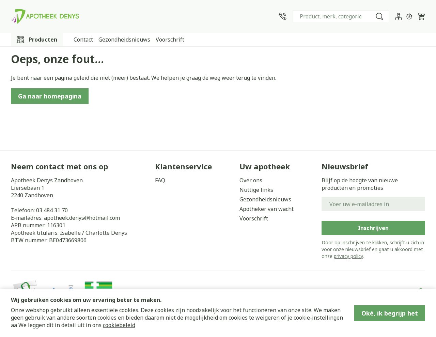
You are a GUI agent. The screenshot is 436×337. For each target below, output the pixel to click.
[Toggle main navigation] (37, 39)
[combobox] (341, 16)
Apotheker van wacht (266, 209)
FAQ (160, 180)
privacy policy (348, 256)
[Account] (398, 16)
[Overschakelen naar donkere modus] (409, 16)
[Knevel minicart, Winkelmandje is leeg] (421, 16)
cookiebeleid (119, 325)
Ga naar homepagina (49, 96)
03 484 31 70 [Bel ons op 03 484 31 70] (52, 210)
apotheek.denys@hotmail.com (82, 217)
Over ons (250, 180)
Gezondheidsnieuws (124, 39)
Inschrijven (373, 228)
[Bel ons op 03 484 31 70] (282, 16)
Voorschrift (170, 39)
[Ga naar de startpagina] (45, 16)
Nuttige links (256, 190)
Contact (83, 39)
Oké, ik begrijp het (389, 313)
